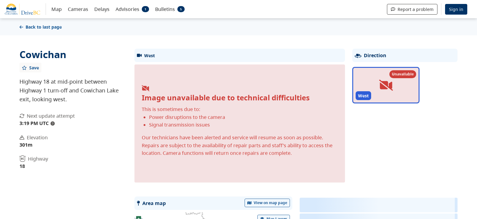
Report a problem (412, 9)
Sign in (456, 9)
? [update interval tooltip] (52, 123)
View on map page (267, 202)
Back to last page (40, 27)
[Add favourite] (30, 67)
